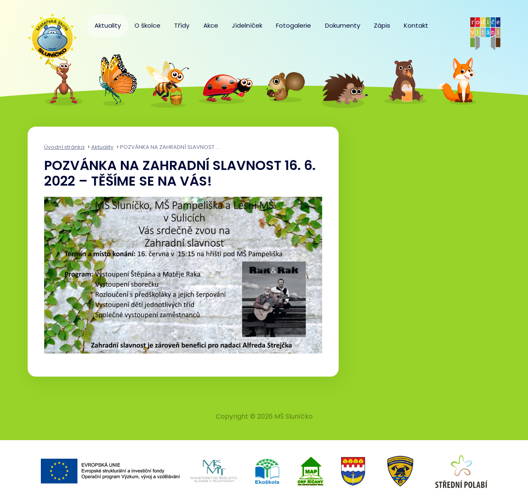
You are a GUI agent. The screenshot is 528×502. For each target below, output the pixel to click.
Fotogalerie (293, 25)
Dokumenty (342, 25)
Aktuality (107, 25)
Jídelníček (247, 25)
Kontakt (416, 25)
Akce (210, 25)
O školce (147, 25)
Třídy (181, 25)
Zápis (382, 25)
